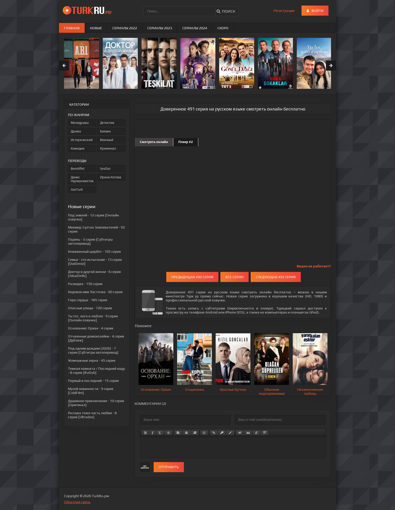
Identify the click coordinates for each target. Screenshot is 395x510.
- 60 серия (95, 292)
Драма (76, 131)
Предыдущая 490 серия (192, 277)
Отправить (169, 467)
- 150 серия (85, 284)
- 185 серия (87, 300)
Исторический (82, 140)
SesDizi (105, 169)
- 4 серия (90, 328)
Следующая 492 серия (276, 277)
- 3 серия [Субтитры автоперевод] (90, 241)
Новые (96, 28)
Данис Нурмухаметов (82, 179)
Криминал (108, 148)
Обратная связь (77, 502)
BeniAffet (77, 169)
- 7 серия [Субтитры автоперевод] (93, 350)
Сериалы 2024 (194, 28)
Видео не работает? (314, 266)
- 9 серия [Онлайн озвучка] (93, 318)
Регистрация (284, 11)
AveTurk (77, 189)
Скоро (222, 28)
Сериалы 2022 (124, 28)
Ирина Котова (110, 177)
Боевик (105, 131)
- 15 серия (93, 381)
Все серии (234, 277)
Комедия (77, 148)
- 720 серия (90, 308)
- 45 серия (91, 360)
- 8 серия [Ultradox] (92, 415)
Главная (72, 28)
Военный (106, 140)
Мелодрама (80, 123)
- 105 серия (94, 251)
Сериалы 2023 (159, 28)
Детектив (107, 123)
